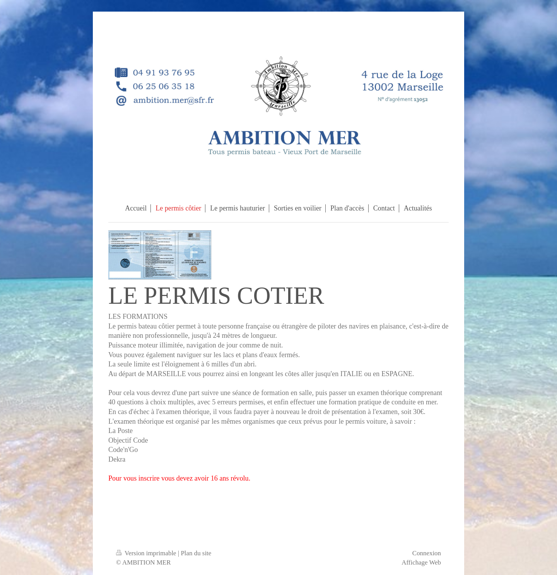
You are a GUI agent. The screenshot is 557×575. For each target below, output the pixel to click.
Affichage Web (421, 562)
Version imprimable (147, 553)
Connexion (426, 553)
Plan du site (196, 553)
